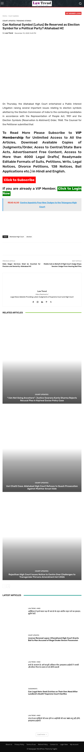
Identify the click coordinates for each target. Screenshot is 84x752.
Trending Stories (23, 21)
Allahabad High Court (17, 237)
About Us (9, 744)
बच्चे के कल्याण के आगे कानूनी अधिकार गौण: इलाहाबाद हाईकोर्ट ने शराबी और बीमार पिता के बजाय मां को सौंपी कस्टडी (53, 666)
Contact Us (54, 744)
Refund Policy (43, 744)
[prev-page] (4, 586)
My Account (74, 744)
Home (5, 16)
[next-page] (8, 586)
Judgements (32, 688)
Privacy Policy (19, 744)
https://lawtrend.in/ (42, 294)
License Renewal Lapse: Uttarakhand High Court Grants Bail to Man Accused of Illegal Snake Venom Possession (53, 639)
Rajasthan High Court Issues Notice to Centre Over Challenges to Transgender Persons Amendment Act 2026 (42, 575)
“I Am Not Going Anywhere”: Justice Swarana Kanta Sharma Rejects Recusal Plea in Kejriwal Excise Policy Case (42, 399)
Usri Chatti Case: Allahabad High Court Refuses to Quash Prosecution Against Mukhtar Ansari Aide (42, 487)
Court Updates (13, 16)
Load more (42, 734)
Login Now (64, 744)
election (29, 237)
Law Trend (9, 33)
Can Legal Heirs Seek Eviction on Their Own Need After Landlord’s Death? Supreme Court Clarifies (53, 692)
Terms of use (31, 744)
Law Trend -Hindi (34, 608)
